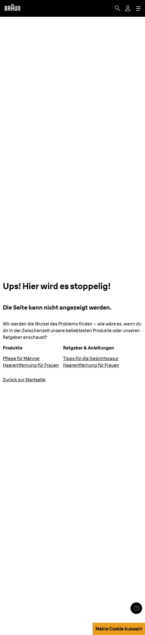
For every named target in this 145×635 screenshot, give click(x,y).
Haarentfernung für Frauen (31, 365)
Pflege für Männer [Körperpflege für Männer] (21, 358)
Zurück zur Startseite (24, 379)
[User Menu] (128, 8)
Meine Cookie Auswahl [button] (118, 629)
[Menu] (138, 8)
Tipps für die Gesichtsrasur (91, 358)
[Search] (117, 8)
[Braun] (12, 8)
